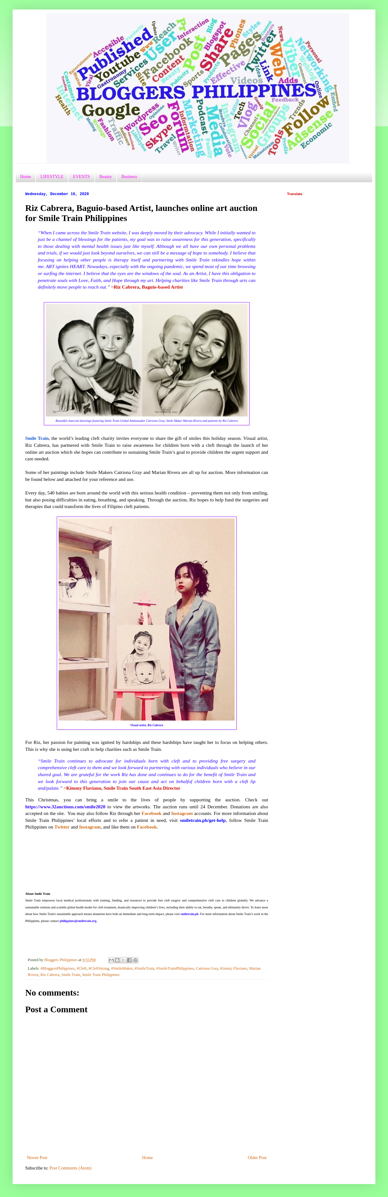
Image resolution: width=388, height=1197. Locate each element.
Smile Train (71, 975)
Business (129, 176)
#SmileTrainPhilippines (175, 968)
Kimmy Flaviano (233, 968)
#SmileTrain (144, 968)
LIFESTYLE (51, 176)
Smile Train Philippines (101, 975)
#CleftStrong (99, 968)
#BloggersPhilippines (57, 968)
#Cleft (81, 968)
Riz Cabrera (50, 975)
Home (25, 176)
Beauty (105, 176)
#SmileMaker (121, 968)
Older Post (257, 1157)
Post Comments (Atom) (70, 1168)
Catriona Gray (207, 968)
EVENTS (81, 176)
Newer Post (37, 1157)
